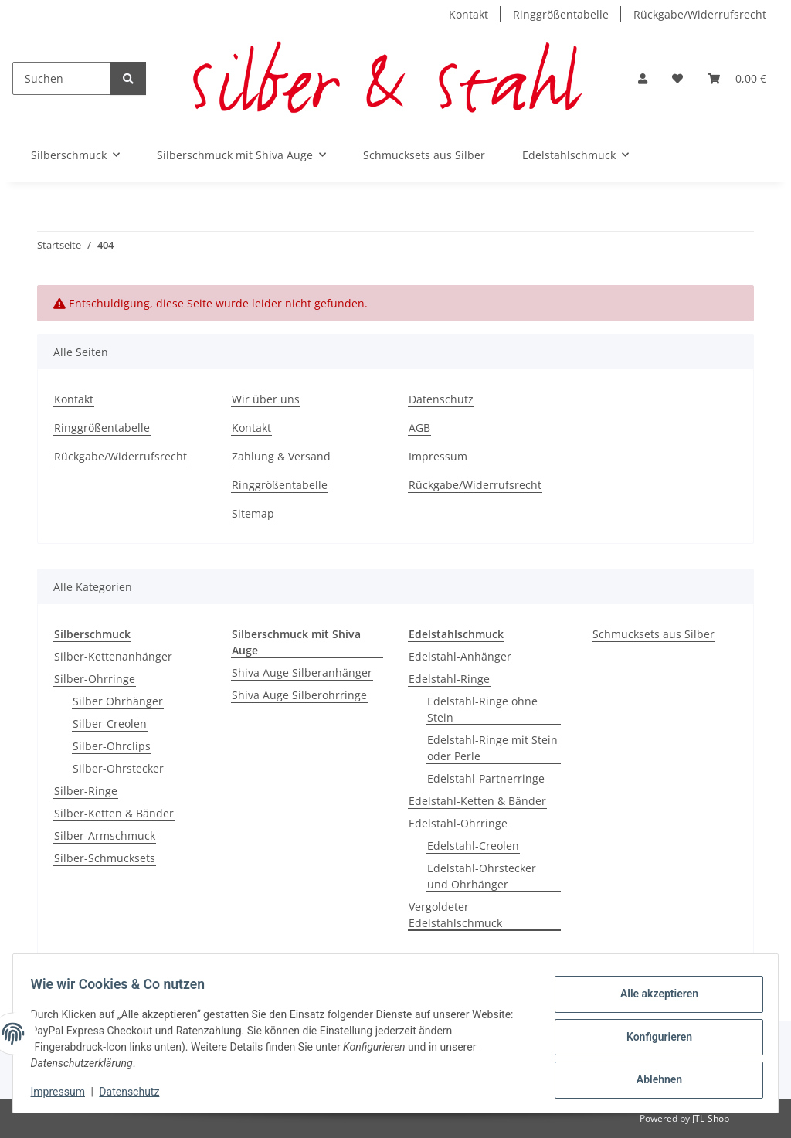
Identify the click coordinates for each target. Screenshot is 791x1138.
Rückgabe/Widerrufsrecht (699, 14)
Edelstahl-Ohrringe (458, 823)
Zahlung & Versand (281, 456)
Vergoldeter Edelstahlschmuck (455, 914)
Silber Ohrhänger (118, 701)
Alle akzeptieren (652, 996)
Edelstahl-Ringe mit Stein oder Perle (492, 747)
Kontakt (468, 14)
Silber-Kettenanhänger (113, 656)
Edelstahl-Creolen (473, 845)
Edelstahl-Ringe (449, 678)
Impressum (65, 1091)
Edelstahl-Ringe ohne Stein (482, 709)
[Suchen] (61, 78)
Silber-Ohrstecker (118, 768)
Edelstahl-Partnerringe (486, 778)
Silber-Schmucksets (104, 858)
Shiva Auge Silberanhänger (302, 672)
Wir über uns (266, 399)
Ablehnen (651, 1077)
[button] (643, 78)
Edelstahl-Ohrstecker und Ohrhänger (481, 876)
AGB (419, 427)
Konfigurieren (651, 1037)
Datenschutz (137, 1091)
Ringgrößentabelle (561, 14)
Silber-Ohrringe (94, 678)
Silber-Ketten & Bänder (114, 813)
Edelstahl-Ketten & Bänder (477, 800)
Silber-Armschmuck (104, 835)
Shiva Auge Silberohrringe (299, 695)
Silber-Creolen (110, 723)
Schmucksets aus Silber (653, 634)
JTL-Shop (710, 1118)
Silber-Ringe (85, 790)
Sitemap (253, 513)
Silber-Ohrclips (112, 746)
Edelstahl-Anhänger (460, 656)
